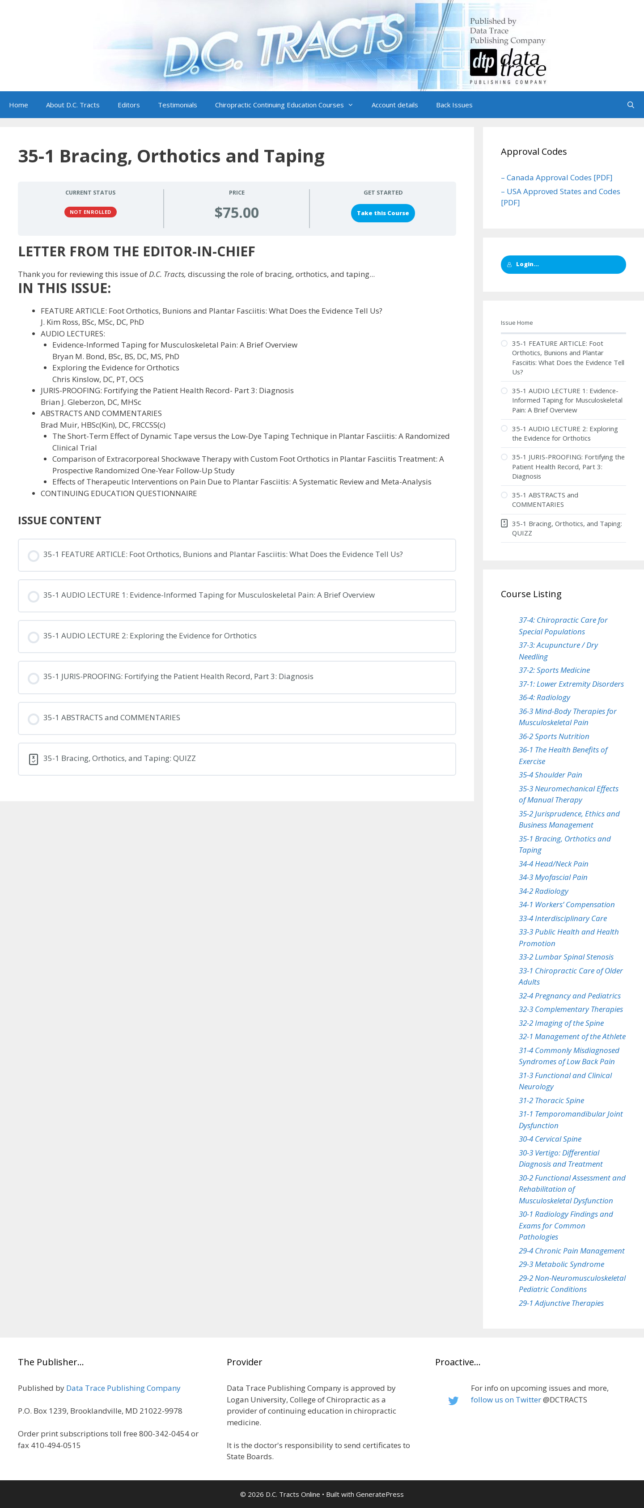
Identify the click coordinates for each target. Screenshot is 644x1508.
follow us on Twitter (506, 1399)
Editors (129, 104)
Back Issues (454, 104)
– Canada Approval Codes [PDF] (557, 177)
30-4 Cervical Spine (550, 1139)
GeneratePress (380, 1494)
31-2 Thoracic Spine (551, 1100)
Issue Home (517, 323)
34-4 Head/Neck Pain (554, 863)
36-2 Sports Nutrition (554, 736)
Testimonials (177, 104)
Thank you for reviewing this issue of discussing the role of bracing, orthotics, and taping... (196, 274)
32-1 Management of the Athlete (572, 1036)
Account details (395, 104)
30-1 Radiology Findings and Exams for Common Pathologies (566, 1225)
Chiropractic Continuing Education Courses (289, 104)
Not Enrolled (90, 211)
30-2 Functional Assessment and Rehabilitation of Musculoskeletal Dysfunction (572, 1189)
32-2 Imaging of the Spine (561, 1023)
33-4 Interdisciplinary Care (563, 918)
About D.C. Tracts (73, 104)
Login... (523, 264)
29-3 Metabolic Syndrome (561, 1264)
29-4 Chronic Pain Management (572, 1250)
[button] (353, 104)
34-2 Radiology (543, 891)
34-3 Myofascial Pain (553, 877)
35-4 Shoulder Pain (550, 774)
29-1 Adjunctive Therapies (561, 1303)
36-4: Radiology (544, 697)
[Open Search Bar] (631, 104)
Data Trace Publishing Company (123, 1388)
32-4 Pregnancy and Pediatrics (570, 995)
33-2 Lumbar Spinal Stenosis (566, 957)
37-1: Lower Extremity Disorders (571, 684)
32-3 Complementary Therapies (571, 1009)
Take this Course (383, 213)
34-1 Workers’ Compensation (567, 904)
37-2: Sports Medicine (554, 670)
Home (18, 104)
